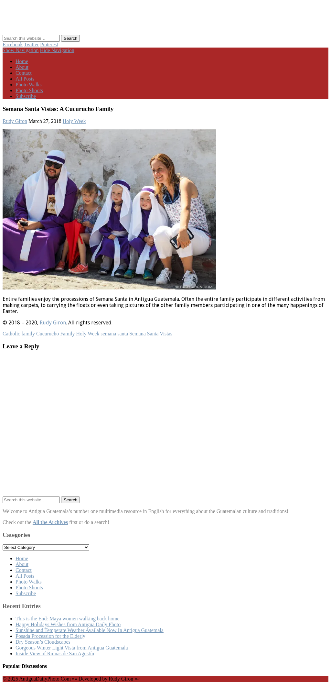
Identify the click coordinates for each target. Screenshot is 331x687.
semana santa (114, 333)
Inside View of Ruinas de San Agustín (55, 653)
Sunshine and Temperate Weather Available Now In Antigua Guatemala (90, 630)
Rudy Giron (15, 121)
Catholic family (19, 333)
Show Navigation (21, 50)
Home (22, 61)
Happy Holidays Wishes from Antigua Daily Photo (68, 624)
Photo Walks (29, 84)
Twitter (31, 44)
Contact (24, 73)
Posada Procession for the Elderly (50, 636)
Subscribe (26, 96)
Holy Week (74, 121)
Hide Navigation (57, 50)
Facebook (13, 44)
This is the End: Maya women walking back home (68, 618)
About (22, 67)
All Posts (25, 79)
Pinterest (49, 44)
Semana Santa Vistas (150, 333)
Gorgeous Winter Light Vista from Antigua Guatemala (72, 647)
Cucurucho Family (55, 333)
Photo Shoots (29, 90)
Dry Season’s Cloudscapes (43, 642)
